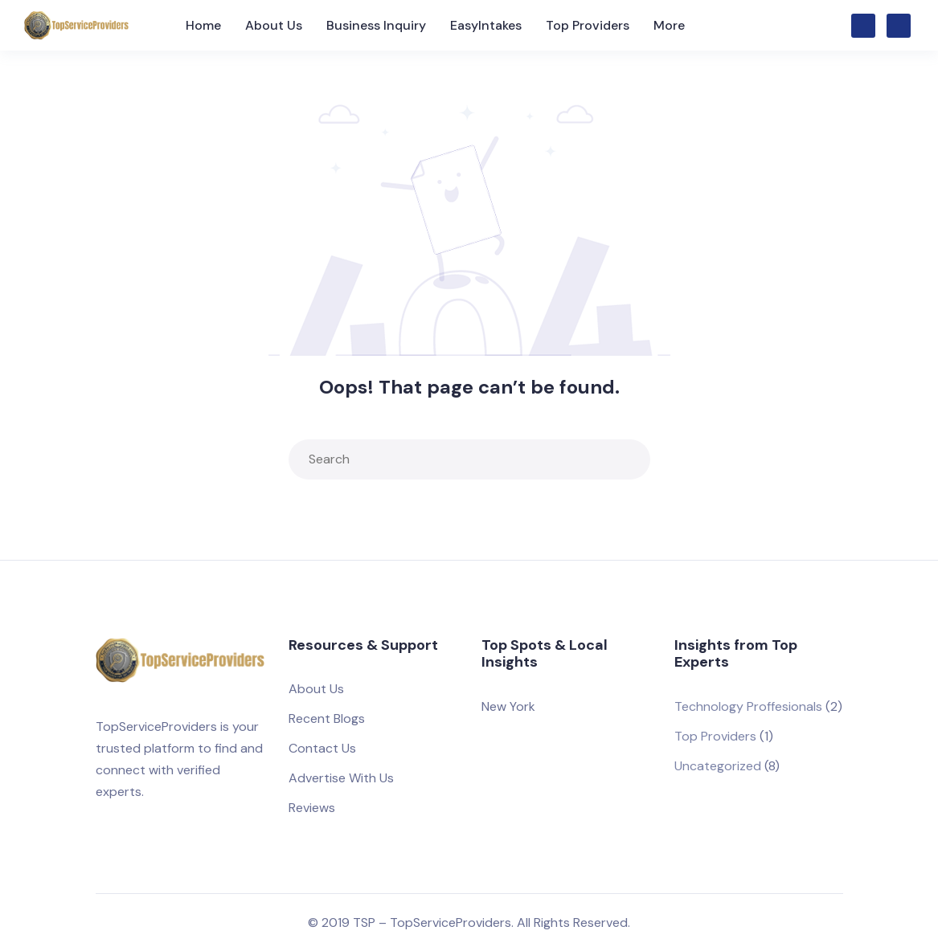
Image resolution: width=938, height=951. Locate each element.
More (669, 25)
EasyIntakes (486, 25)
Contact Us (322, 748)
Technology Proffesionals (748, 706)
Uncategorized (717, 765)
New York (508, 706)
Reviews (312, 807)
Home (203, 25)
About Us (273, 25)
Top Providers (587, 25)
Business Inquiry (376, 25)
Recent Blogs (327, 718)
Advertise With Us (341, 777)
